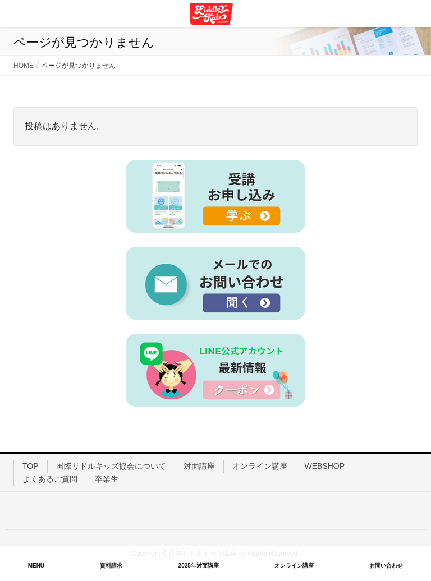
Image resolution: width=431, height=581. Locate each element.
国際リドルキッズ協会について (111, 466)
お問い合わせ (386, 565)
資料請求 (111, 565)
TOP (30, 466)
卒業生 (106, 478)
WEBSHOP (325, 466)
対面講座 (199, 466)
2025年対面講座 (198, 565)
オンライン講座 (259, 466)
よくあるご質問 (49, 478)
